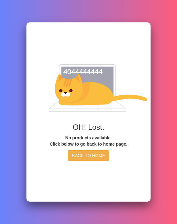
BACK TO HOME (88, 155)
